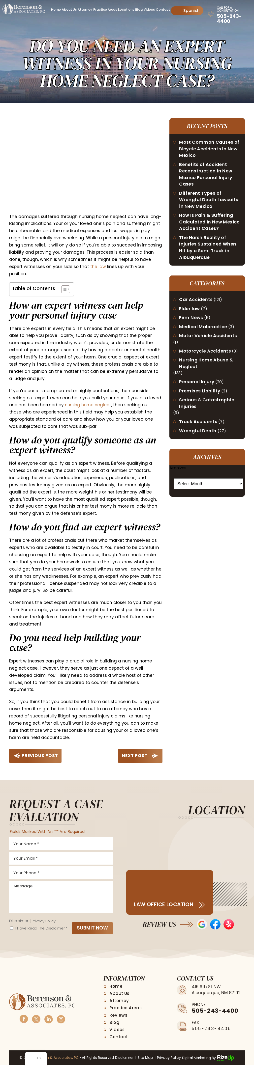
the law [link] (98, 267)
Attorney (85, 9)
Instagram (61, 1020)
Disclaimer (18, 922)
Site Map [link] (145, 1059)
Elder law (190, 311)
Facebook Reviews (215, 924)
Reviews (119, 1016)
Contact (163, 9)
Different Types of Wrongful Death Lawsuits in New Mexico (209, 201)
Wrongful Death (198, 434)
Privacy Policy (44, 922)
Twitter (36, 1020)
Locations (126, 9)
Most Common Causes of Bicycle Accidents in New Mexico (209, 149)
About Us (69, 9)
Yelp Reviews (228, 924)
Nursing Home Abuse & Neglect (206, 366)
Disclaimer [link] (125, 1059)
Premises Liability (200, 394)
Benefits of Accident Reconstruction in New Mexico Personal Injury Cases (206, 175)
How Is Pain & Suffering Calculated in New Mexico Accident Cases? (210, 223)
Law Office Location (163, 904)
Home (56, 9)
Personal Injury (197, 385)
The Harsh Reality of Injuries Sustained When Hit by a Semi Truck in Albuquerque (208, 249)
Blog (139, 9)
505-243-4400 (229, 19)
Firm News (191, 320)
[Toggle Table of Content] (63, 289)
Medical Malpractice (203, 329)
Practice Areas (105, 9)
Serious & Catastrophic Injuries (207, 406)
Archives (177, 471)
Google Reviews (202, 924)
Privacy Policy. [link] (169, 1059)
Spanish (187, 10)
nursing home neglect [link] (89, 405)
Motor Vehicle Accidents (208, 338)
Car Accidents (196, 302)
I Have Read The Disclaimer (41, 929)
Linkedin (48, 1020)
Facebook (24, 1020)
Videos (149, 9)
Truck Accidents (198, 425)
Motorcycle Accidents (205, 354)
